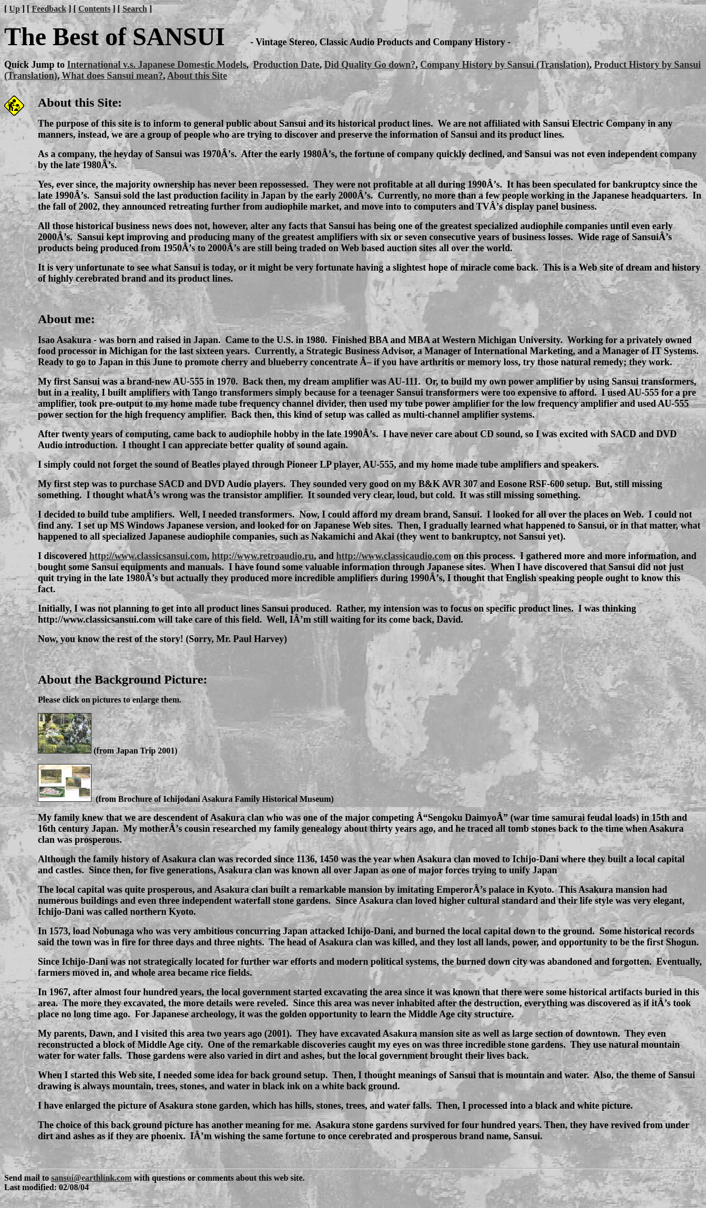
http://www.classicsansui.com (148, 556)
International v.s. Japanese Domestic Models (157, 64)
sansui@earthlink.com (91, 1177)
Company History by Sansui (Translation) (504, 64)
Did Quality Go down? (370, 64)
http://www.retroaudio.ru (263, 556)
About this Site (197, 75)
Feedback (49, 8)
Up (14, 8)
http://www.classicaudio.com (394, 556)
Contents (94, 8)
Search (134, 8)
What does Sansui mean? (112, 75)
